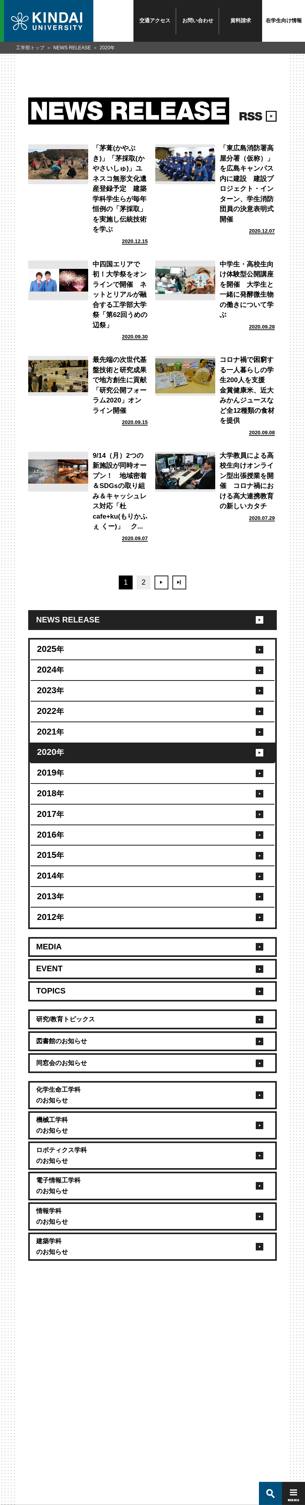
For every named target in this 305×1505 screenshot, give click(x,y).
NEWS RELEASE (72, 48)
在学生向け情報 (284, 20)
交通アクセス (154, 20)
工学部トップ (30, 48)
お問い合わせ (197, 20)
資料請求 (240, 20)
